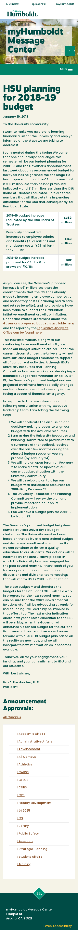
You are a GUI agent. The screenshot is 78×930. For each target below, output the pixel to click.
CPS (21, 795)
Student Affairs (30, 856)
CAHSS (23, 772)
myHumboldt (65, 4)
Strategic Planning (32, 849)
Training (24, 864)
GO (74, 51)
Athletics (25, 764)
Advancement (29, 749)
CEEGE (23, 780)
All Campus (12, 717)
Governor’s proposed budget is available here (38, 323)
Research (25, 841)
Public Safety (28, 833)
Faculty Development (35, 803)
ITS (20, 818)
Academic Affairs (31, 734)
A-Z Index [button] (13, 4)
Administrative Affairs (35, 741)
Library (23, 826)
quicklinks (39, 4)
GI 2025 (24, 810)
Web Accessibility (57, 926)
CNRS (22, 787)
